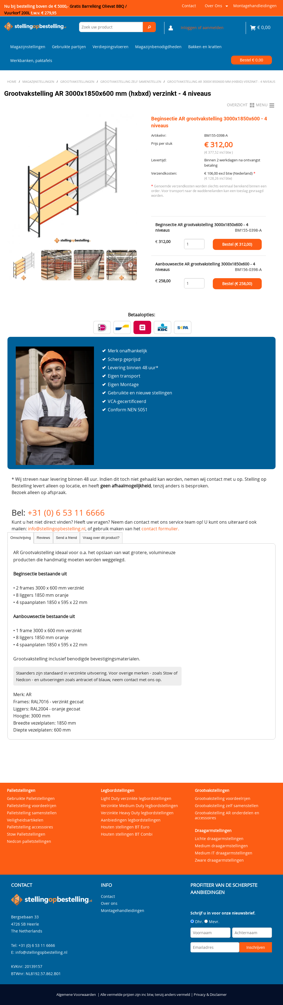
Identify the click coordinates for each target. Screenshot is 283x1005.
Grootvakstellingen (212, 790)
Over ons (215, 8)
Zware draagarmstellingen (219, 860)
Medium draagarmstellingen (221, 845)
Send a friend (66, 538)
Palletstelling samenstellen (32, 812)
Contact (189, 5)
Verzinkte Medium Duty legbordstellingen (139, 805)
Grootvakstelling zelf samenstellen (226, 805)
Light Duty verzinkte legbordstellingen (136, 798)
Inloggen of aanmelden (202, 27)
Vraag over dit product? (101, 538)
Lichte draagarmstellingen (219, 838)
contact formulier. (160, 529)
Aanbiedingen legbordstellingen (131, 820)
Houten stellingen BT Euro (125, 827)
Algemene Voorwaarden (76, 994)
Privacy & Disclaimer (210, 994)
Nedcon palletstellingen (29, 841)
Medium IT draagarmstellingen (223, 853)
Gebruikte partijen (69, 46)
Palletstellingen (21, 790)
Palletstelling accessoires (30, 827)
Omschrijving (21, 538)
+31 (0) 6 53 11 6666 (66, 512)
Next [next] (130, 265)
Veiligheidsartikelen (25, 820)
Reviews (43, 538)
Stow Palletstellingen (26, 834)
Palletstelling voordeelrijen (31, 805)
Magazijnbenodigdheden (158, 46)
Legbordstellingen (117, 790)
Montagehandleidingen (255, 5)
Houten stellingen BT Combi (127, 834)
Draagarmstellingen (213, 830)
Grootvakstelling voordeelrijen (222, 798)
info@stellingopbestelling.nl (56, 529)
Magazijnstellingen (27, 46)
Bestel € (251, 60)
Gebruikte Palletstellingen (31, 798)
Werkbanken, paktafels (31, 60)
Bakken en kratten (205, 46)
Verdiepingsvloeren (111, 46)
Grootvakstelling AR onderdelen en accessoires (227, 815)
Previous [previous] (14, 265)
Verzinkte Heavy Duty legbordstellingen (137, 812)
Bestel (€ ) (237, 244)
